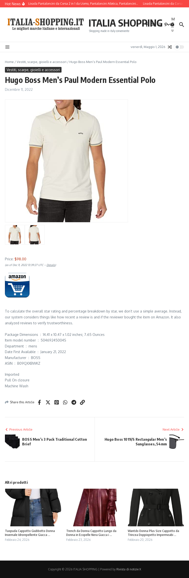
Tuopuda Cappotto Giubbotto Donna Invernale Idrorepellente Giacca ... (30, 533)
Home (9, 62)
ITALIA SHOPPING (126, 22)
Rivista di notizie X (128, 569)
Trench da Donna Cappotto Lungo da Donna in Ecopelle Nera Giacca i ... (91, 533)
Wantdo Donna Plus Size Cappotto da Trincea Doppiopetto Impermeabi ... (153, 533)
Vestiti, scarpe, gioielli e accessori (41, 62)
